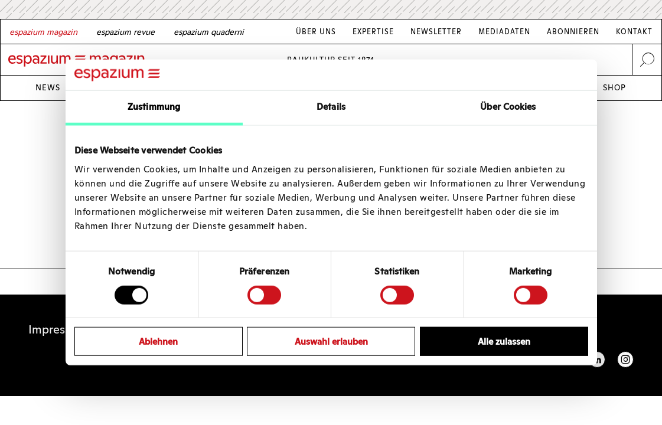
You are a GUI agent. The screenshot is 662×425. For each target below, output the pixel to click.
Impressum (57, 329)
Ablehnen (158, 341)
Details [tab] (331, 106)
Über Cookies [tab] (508, 106)
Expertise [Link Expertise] (373, 32)
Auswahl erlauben (331, 341)
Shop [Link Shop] (614, 87)
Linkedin (597, 359)
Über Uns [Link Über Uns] (316, 32)
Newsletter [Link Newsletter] (436, 32)
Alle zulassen (504, 341)
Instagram (625, 359)
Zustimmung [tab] (154, 106)
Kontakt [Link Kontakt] (634, 32)
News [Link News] (47, 87)
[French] (125, 32)
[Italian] (209, 32)
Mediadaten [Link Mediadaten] (504, 32)
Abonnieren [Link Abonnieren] (573, 32)
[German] (43, 32)
